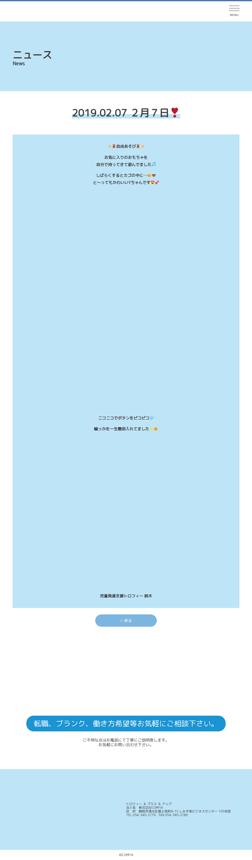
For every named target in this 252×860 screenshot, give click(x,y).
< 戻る (126, 620)
